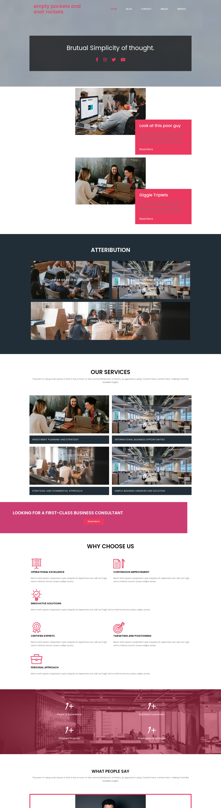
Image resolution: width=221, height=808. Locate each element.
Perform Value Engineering (73, 740)
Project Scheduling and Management (78, 726)
